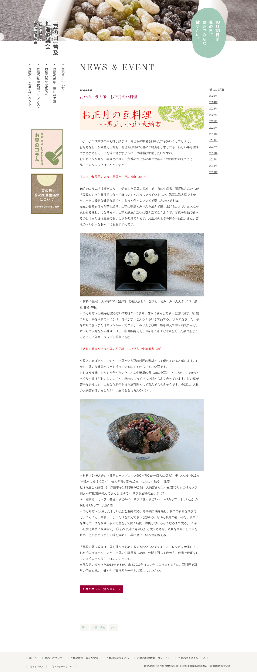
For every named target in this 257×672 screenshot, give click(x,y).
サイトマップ (36, 666)
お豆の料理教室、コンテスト (153, 658)
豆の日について (53, 658)
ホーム (33, 658)
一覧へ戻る (98, 627)
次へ (113, 627)
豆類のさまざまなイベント (193, 658)
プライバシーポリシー (61, 666)
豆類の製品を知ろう (117, 658)
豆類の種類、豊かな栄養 (84, 658)
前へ (84, 627)
